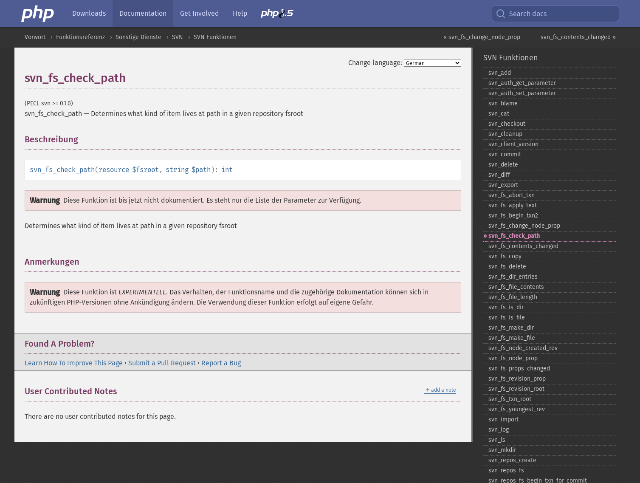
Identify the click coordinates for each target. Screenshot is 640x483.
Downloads (89, 13)
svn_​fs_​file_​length (512, 297)
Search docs (521, 13)
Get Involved (199, 13)
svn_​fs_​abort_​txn (511, 195)
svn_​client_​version (513, 144)
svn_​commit (504, 154)
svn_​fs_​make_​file (511, 338)
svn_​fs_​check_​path (514, 236)
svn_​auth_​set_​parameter (522, 93)
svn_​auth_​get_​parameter (522, 83)
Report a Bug (221, 363)
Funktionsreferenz (80, 37)
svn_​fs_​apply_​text (512, 205)
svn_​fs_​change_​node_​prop (524, 225)
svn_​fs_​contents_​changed (523, 246)
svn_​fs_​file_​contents (516, 287)
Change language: (375, 63)
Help (240, 13)
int (227, 170)
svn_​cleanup (505, 134)
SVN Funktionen (215, 37)
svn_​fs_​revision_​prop (517, 378)
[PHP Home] (38, 13)
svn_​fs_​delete (507, 266)
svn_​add (499, 72)
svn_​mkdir (502, 450)
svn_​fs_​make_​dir (511, 327)
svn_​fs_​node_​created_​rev (523, 348)
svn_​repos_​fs (506, 470)
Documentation (142, 13)
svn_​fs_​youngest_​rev (516, 409)
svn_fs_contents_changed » (578, 37)
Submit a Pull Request (162, 363)
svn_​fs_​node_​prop (513, 358)
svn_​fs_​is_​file (506, 317)
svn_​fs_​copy (505, 256)
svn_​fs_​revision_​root (516, 389)
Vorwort (35, 37)
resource (114, 170)
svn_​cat (498, 113)
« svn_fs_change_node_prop (481, 37)
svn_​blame (503, 103)
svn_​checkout (506, 123)
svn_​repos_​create (512, 460)
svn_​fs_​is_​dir (506, 307)
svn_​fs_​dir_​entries (513, 276)
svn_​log (498, 429)
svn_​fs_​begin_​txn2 (513, 215)
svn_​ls (496, 439)
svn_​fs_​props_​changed (519, 368)
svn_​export (503, 185)
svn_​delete (503, 164)
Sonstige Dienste (138, 37)
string (177, 170)
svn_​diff (499, 174)
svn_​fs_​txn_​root (509, 399)
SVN (177, 37)
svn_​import (503, 419)
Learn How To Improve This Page (74, 363)
